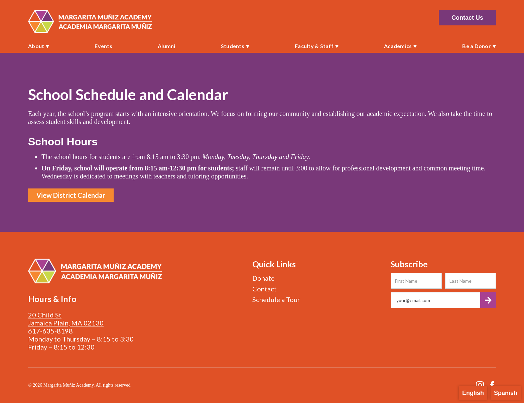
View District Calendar (70, 195)
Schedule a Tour (276, 299)
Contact (264, 289)
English (473, 393)
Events (103, 46)
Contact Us (467, 17)
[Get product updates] (435, 300)
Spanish (505, 393)
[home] (90, 21)
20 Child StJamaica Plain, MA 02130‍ (66, 319)
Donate (263, 278)
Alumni (166, 46)
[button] (38, 46)
